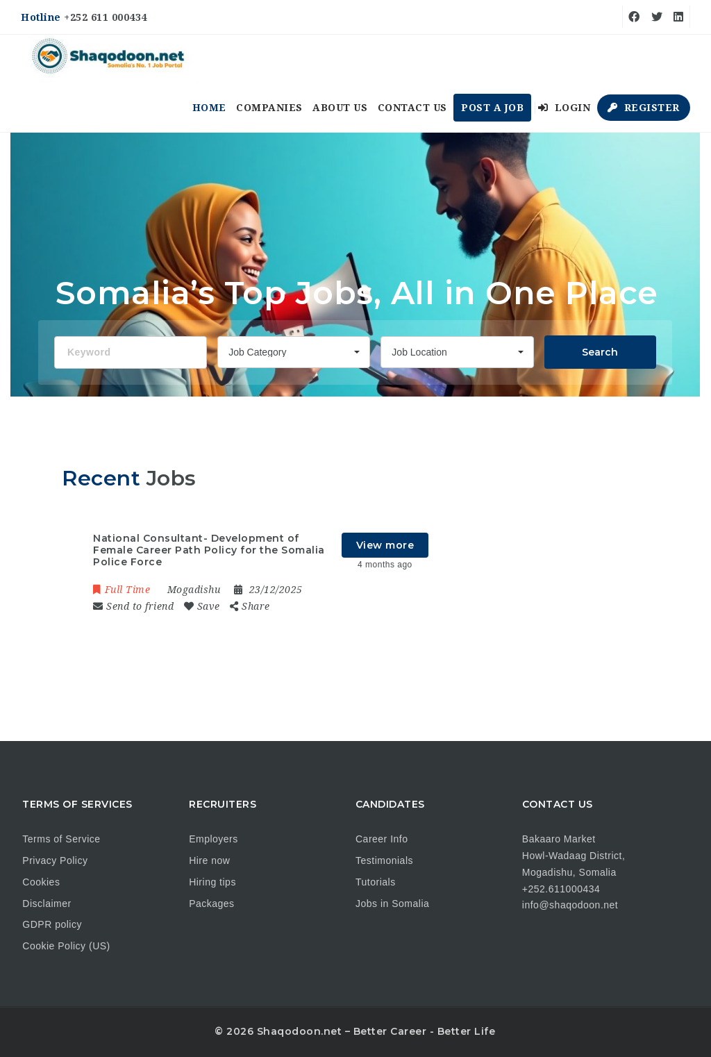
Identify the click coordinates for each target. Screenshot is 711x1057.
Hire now (209, 860)
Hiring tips (212, 882)
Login (564, 107)
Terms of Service (61, 838)
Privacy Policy (54, 860)
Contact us (412, 107)
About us (339, 107)
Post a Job (492, 107)
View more (385, 545)
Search (600, 352)
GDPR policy (52, 924)
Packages (211, 903)
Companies (269, 107)
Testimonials (384, 860)
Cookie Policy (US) (66, 945)
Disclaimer (46, 903)
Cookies (41, 882)
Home (209, 107)
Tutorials (376, 882)
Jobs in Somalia (392, 903)
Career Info (382, 838)
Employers (213, 838)
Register (644, 107)
